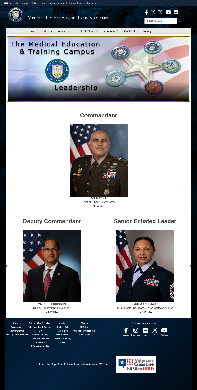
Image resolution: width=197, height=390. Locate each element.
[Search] (160, 21)
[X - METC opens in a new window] (160, 11)
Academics (66, 31)
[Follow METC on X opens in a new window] (155, 331)
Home (31, 31)
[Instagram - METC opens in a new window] (153, 11)
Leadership (46, 31)
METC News (88, 31)
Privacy (147, 31)
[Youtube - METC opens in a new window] (168, 11)
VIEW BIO (98, 205)
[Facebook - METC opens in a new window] (146, 11)
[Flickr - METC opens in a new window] (176, 11)
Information (111, 31)
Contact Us (131, 31)
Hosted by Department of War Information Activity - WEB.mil (74, 364)
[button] (83, 3)
